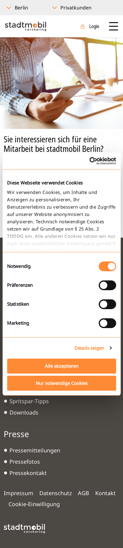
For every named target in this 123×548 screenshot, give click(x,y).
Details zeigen (89, 348)
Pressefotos (24, 461)
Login (94, 26)
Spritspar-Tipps (29, 401)
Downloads (23, 412)
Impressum (18, 493)
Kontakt (105, 493)
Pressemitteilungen (34, 450)
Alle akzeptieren (61, 366)
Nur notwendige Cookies (62, 383)
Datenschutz (55, 493)
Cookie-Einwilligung (34, 504)
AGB (83, 493)
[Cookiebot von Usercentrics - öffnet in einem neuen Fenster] (89, 161)
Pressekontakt (28, 473)
